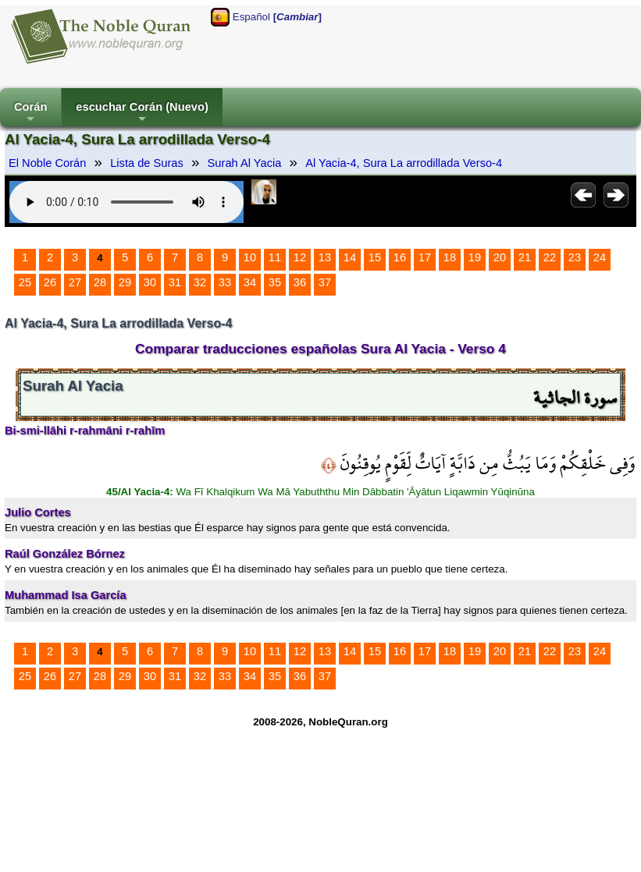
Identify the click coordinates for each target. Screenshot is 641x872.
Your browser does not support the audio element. (126, 202)
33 (225, 282)
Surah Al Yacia (245, 163)
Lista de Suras (146, 163)
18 (449, 257)
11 (275, 257)
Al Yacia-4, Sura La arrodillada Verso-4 (403, 163)
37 (325, 282)
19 (474, 257)
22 (549, 257)
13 (325, 257)
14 (350, 257)
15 (375, 257)
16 (400, 257)
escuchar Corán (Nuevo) (142, 113)
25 (25, 282)
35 (275, 282)
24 (599, 257)
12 (300, 257)
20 (499, 257)
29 (125, 282)
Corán (30, 113)
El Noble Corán (47, 163)
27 (75, 282)
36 (300, 282)
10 (250, 257)
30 (150, 282)
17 (424, 257)
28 (100, 282)
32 (200, 282)
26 (50, 282)
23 (574, 257)
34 (250, 282)
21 (524, 257)
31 (175, 282)
